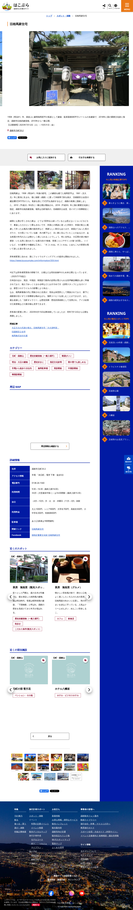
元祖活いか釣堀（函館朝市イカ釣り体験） (119, 342)
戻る (42, 736)
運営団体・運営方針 (56, 879)
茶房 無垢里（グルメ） (68, 587)
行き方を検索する (82, 157)
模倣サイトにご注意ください (66, 875)
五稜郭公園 (114, 391)
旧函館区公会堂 (19, 331)
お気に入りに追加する (43, 157)
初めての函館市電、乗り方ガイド (119, 275)
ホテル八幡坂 (62, 688)
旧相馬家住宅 (38, 529)
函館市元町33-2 (17, 130)
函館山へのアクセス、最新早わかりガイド (119, 227)
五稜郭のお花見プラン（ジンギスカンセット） (119, 439)
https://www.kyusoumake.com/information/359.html (34, 260)
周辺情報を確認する (54, 446)
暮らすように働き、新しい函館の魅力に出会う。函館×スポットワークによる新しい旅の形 (119, 203)
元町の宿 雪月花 (22, 688)
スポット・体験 (63, 15)
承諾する (36, 905)
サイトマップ (74, 879)
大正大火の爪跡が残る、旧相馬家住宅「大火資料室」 (35, 327)
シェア (12, 137)
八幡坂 (112, 415)
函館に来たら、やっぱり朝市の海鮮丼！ (119, 251)
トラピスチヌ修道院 (117, 366)
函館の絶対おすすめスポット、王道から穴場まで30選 (119, 300)
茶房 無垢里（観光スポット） (30, 587)
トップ (49, 15)
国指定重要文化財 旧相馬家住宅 (46, 535)
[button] (64, 103)
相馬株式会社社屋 (20, 335)
